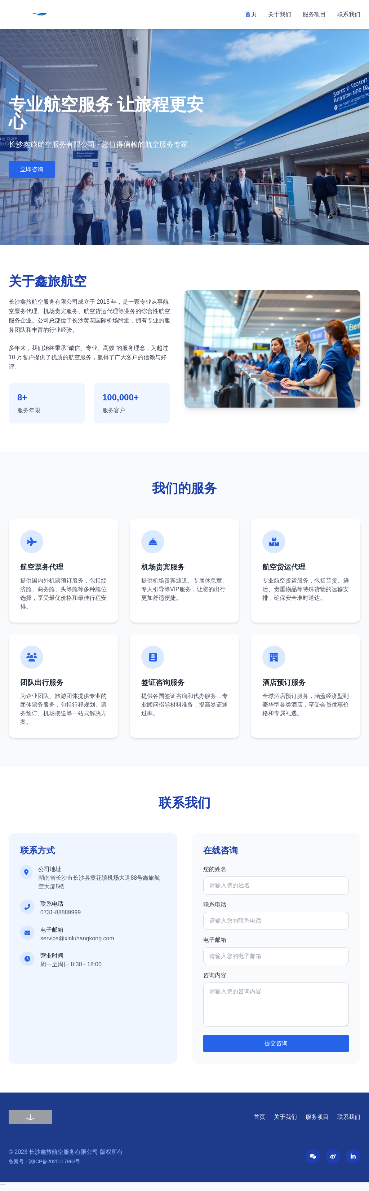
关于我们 (279, 14)
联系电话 (214, 904)
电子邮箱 (214, 940)
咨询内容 (214, 975)
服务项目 (314, 14)
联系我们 (348, 14)
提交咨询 (276, 1043)
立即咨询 (31, 169)
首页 (251, 14)
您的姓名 (214, 869)
